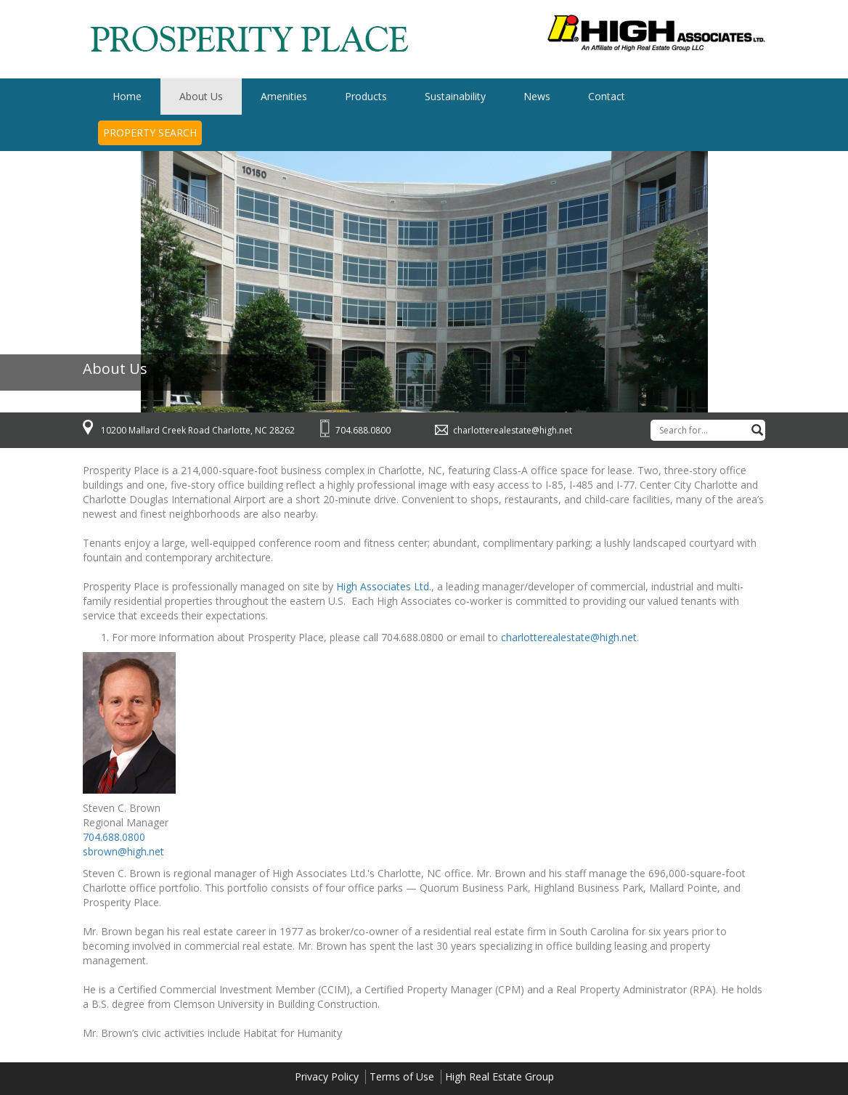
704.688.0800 (363, 430)
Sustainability (455, 96)
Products (366, 96)
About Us (201, 96)
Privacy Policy (327, 1076)
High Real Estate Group (499, 1076)
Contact (606, 96)
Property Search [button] (150, 132)
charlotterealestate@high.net (512, 430)
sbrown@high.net (123, 851)
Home (127, 96)
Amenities (284, 96)
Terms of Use (402, 1076)
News (536, 96)
